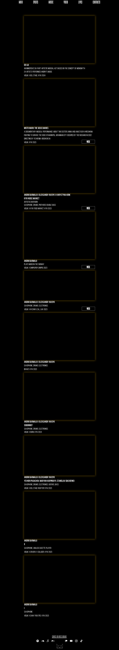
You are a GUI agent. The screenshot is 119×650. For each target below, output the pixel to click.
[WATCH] (88, 142)
